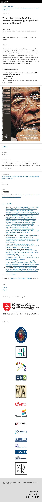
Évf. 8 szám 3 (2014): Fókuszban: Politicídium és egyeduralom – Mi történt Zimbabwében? (21, 8)
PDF (5, 146)
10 (12, 274)
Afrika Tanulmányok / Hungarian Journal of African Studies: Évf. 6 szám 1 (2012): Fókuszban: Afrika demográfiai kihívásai (22, 225)
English (5, 287)
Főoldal (4, 6)
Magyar (5, 290)
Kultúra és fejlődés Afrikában (22, 244)
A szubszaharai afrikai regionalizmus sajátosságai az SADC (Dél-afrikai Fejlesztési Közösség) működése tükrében (21, 217)
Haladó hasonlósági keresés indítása (20, 278)
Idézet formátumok (8, 168)
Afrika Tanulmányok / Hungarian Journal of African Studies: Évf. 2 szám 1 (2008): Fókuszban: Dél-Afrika (22, 252)
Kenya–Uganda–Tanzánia (21, 256)
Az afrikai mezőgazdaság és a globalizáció (19, 250)
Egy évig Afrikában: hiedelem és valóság (25, 267)
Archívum (10, 6)
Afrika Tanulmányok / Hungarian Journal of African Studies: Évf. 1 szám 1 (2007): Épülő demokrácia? (22, 257)
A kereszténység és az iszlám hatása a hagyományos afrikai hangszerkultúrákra (22, 236)
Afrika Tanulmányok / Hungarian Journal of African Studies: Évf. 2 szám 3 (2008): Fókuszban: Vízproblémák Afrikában (22, 270)
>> (15, 274)
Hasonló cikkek (8, 204)
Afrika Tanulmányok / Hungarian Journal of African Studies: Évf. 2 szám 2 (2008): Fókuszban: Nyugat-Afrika (22, 245)
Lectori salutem (16, 224)
